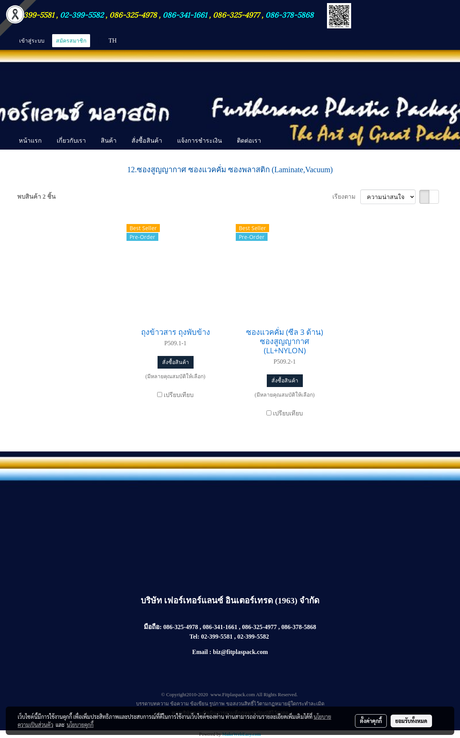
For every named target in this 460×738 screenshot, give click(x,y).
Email (200, 652)
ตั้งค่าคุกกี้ (371, 720)
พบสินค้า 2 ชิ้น (36, 196)
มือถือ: (153, 627)
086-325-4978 (133, 14)
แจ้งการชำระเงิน (199, 140)
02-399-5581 (34, 14)
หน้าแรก (30, 140)
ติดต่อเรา (249, 140)
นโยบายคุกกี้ (80, 724)
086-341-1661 (186, 14)
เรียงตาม (346, 196)
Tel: (194, 636)
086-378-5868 (289, 14)
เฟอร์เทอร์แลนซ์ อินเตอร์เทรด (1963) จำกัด (241, 600)
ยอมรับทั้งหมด (411, 720)
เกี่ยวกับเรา (71, 140)
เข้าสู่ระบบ (31, 40)
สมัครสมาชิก (71, 40)
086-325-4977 (236, 14)
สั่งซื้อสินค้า (146, 140)
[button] (275, 141)
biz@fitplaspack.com (240, 652)
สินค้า (109, 140)
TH (108, 40)
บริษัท (152, 600)
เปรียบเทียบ (179, 395)
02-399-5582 (81, 14)
